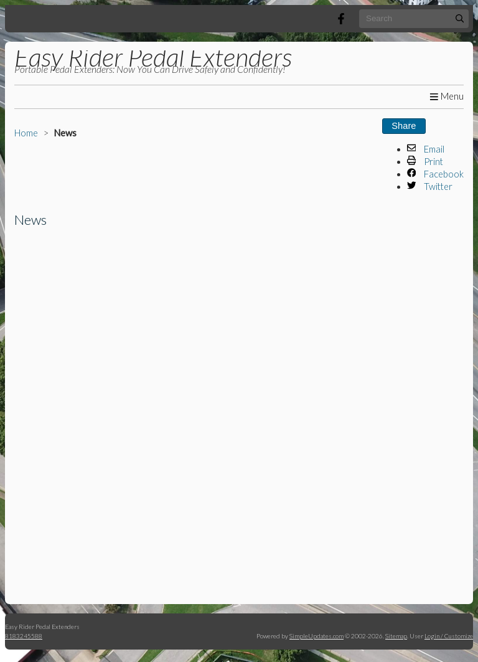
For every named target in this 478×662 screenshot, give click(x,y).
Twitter (430, 186)
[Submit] (460, 18)
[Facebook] (341, 18)
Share (403, 126)
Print (425, 161)
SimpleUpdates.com (316, 636)
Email (426, 149)
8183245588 (23, 636)
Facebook (435, 174)
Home (26, 133)
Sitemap (396, 636)
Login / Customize (448, 636)
